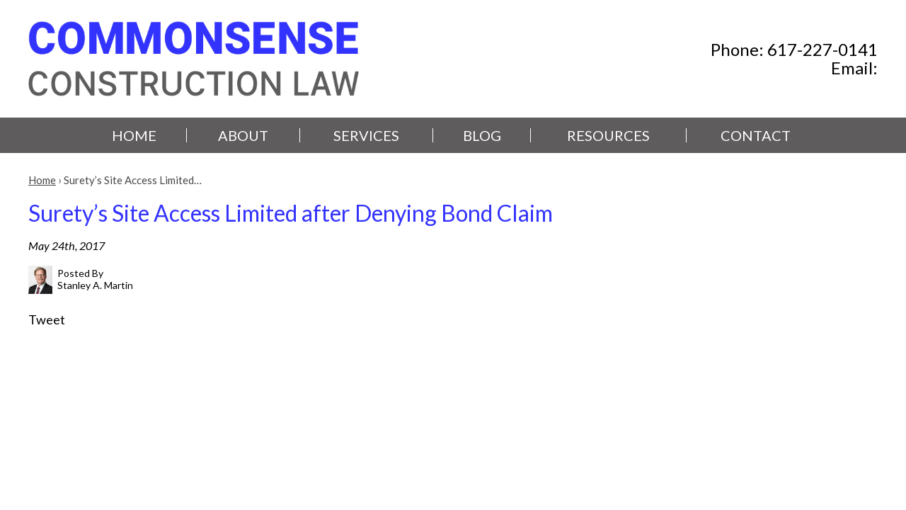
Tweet (46, 319)
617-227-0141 (822, 49)
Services (366, 135)
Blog (482, 135)
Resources (608, 135)
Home (134, 135)
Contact (756, 135)
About (243, 135)
